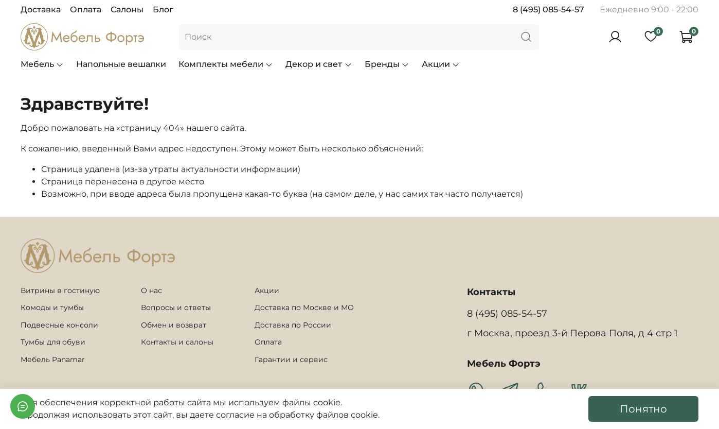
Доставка (41, 9)
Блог (163, 9)
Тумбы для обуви (53, 342)
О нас (151, 290)
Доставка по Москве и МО (304, 307)
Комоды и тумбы (52, 307)
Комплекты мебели (225, 64)
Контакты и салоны (177, 342)
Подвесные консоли (59, 325)
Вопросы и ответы (176, 307)
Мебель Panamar (53, 359)
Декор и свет (318, 64)
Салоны (127, 9)
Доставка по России (293, 325)
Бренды (387, 64)
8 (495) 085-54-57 (548, 9)
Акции (441, 64)
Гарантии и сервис (291, 359)
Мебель (42, 64)
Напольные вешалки (121, 64)
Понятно (643, 409)
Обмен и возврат (173, 325)
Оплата (85, 9)
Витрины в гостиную (60, 290)
